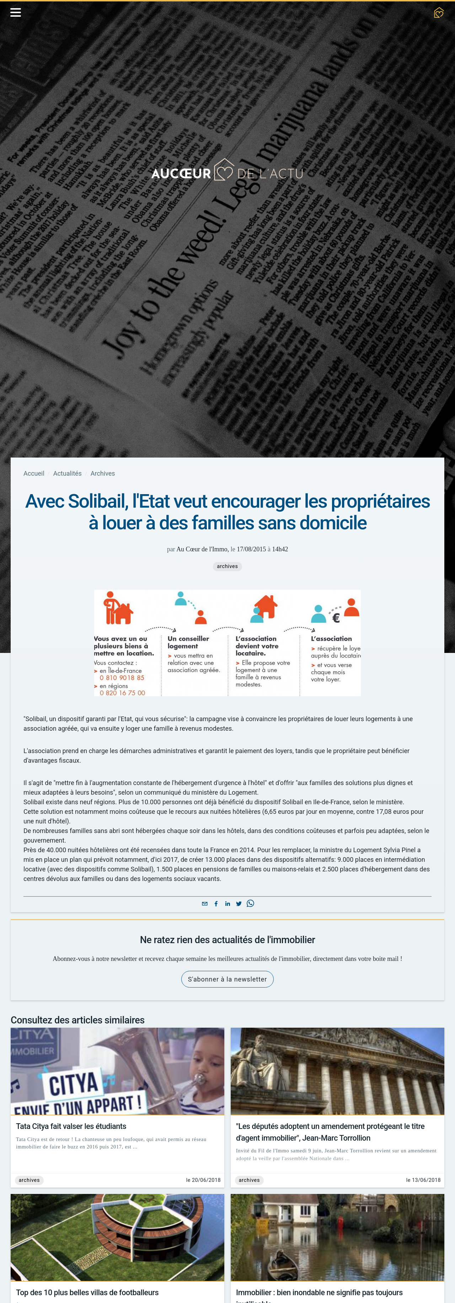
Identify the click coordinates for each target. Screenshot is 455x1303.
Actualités (71, 473)
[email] (204, 935)
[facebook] (216, 935)
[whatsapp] (250, 935)
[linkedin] (227, 935)
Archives (110, 473)
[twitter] (239, 935)
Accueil (35, 473)
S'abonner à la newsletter (227, 1020)
